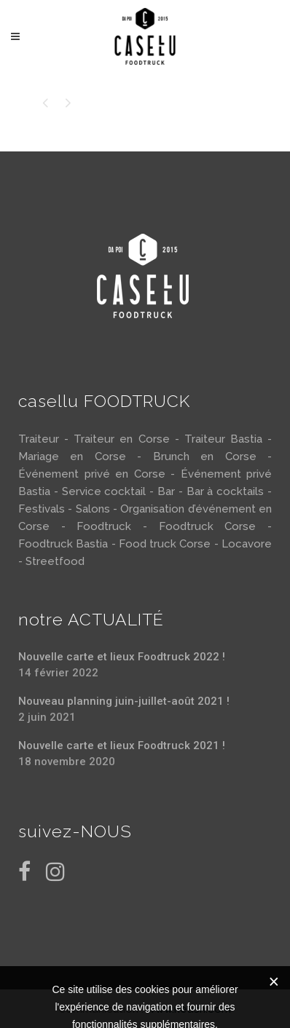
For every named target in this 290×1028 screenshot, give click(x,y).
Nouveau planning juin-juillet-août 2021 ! (124, 701)
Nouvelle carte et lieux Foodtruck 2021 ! (121, 745)
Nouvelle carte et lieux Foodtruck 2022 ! (121, 656)
